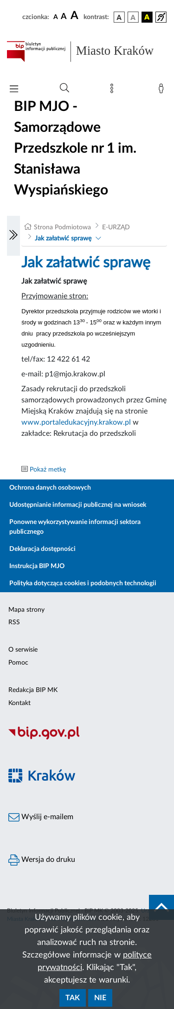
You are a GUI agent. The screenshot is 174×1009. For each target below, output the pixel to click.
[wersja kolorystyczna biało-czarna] (133, 17)
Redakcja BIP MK (33, 690)
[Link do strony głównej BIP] (87, 51)
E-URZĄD (116, 227)
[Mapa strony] (113, 90)
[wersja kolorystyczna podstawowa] (119, 17)
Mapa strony (26, 610)
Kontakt (19, 703)
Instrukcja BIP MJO (36, 566)
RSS (14, 622)
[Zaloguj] (163, 90)
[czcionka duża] (76, 15)
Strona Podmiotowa (62, 227)
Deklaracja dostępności (42, 549)
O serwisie (23, 650)
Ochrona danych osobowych (50, 488)
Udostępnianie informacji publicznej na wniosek (77, 505)
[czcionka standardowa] (55, 16)
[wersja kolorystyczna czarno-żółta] (147, 17)
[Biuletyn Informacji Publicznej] (87, 738)
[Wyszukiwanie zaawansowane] (64, 88)
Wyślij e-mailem (40, 817)
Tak (72, 998)
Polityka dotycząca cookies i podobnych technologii (82, 583)
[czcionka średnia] (64, 17)
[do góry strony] (161, 907)
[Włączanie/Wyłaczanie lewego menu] (13, 236)
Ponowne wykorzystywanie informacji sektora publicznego (75, 527)
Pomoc (18, 663)
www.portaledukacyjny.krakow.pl (76, 422)
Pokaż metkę (48, 469)
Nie (100, 998)
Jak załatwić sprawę (63, 238)
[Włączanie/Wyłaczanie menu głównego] (14, 90)
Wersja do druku (41, 860)
